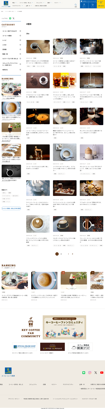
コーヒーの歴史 (7, 36)
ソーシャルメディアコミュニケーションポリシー (65, 399)
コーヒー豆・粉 (41, 66)
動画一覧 (5, 54)
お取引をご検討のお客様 (41, 5)
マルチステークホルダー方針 (89, 399)
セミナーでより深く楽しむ (10, 59)
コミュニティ (39, 2)
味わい (4, 192)
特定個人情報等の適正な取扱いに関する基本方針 (36, 399)
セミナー (56, 2)
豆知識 (4, 49)
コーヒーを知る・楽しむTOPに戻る (11, 208)
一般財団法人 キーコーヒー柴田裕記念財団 (92, 389)
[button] (101, 282)
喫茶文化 (5, 70)
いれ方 (4, 45)
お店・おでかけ (6, 198)
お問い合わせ (101, 5)
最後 (72, 254)
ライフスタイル (6, 195)
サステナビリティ (16, 5)
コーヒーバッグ (84, 102)
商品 (13, 2)
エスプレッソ (88, 66)
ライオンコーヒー (94, 245)
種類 (10, 192)
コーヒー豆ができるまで (9, 31)
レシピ (4, 40)
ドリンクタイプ (57, 102)
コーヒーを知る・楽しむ (25, 2)
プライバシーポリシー (14, 399)
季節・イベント (6, 201)
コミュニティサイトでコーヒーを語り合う (10, 64)
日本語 (101, 1)
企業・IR (28, 5)
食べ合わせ (15, 195)
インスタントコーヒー (85, 173)
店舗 (48, 2)
